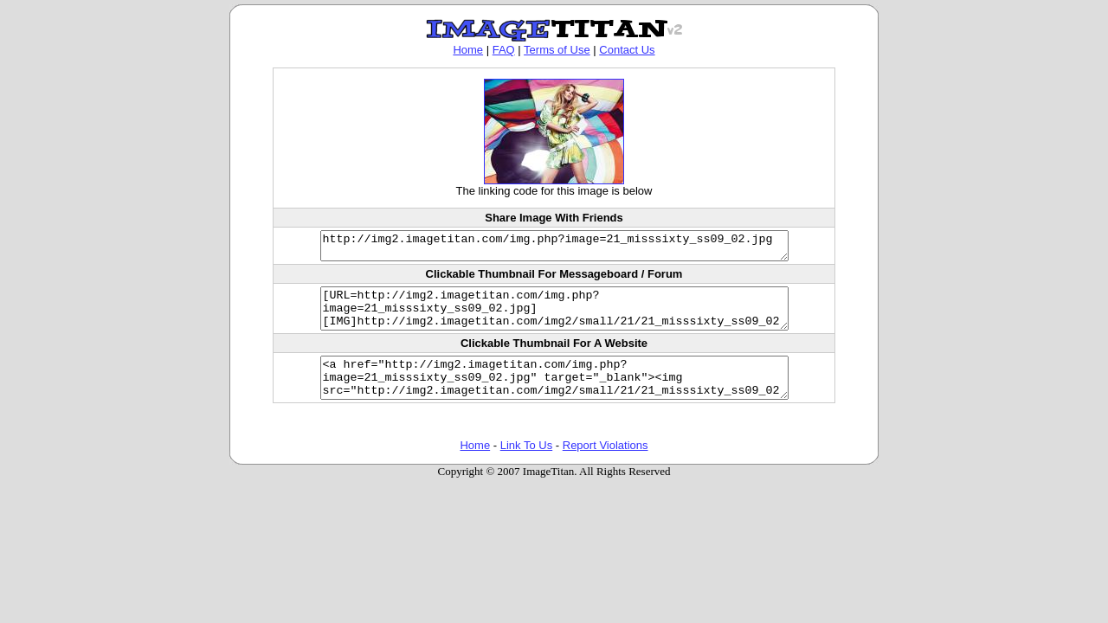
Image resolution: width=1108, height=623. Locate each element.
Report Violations (605, 465)
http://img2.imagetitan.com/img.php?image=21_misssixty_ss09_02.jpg (554, 248)
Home (468, 49)
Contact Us (626, 49)
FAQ (504, 49)
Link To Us (526, 465)
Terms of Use (557, 49)
